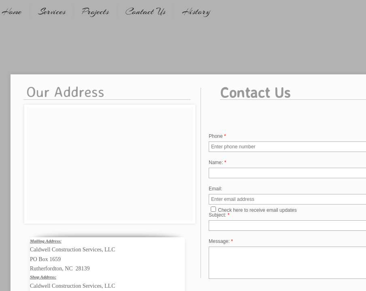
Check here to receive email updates (254, 210)
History (196, 11)
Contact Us (145, 11)
